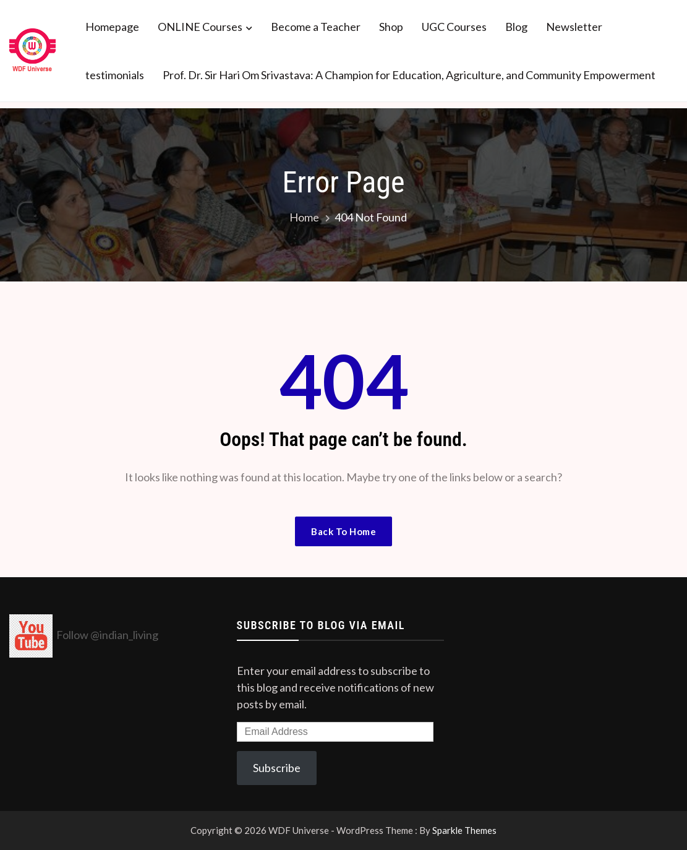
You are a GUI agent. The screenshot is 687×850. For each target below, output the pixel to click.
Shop (391, 26)
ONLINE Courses (200, 26)
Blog (516, 26)
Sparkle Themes (464, 830)
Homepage (112, 26)
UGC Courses (454, 26)
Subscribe (277, 768)
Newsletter (574, 26)
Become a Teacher (316, 26)
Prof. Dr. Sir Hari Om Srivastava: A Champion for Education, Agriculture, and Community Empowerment (409, 75)
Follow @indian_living (107, 635)
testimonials (114, 75)
